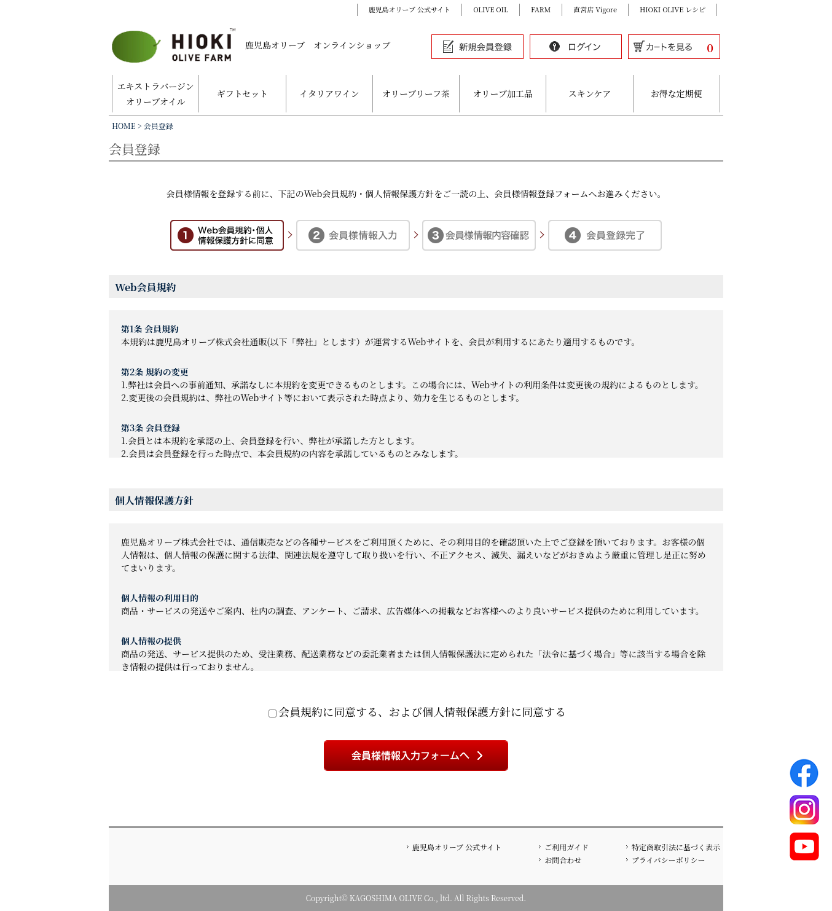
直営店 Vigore (595, 9)
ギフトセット (243, 93)
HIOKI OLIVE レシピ (672, 9)
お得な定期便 (676, 93)
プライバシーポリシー (668, 859)
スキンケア (589, 93)
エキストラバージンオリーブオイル (155, 94)
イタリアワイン (329, 93)
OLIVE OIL (490, 9)
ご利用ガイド (566, 847)
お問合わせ (562, 859)
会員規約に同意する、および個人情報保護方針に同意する (417, 711)
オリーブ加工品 (503, 93)
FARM (541, 9)
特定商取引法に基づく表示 (676, 847)
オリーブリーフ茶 (416, 93)
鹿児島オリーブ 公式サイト (410, 9)
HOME (124, 125)
